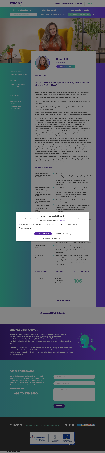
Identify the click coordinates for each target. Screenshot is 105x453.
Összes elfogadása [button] (43, 233)
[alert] (52, 226)
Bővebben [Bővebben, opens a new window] (62, 220)
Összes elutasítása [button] (62, 233)
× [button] (87, 213)
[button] (52, 238)
